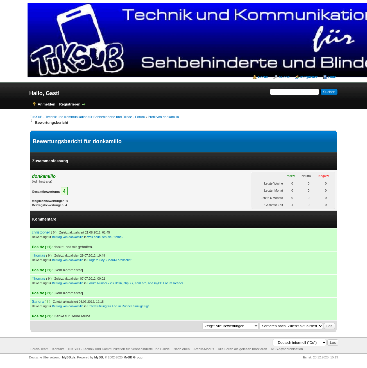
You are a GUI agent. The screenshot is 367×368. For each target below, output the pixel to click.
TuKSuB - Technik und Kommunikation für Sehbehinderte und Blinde (118, 349)
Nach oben (181, 349)
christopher (41, 232)
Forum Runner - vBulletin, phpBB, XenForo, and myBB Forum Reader (135, 283)
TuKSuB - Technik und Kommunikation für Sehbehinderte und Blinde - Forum (87, 117)
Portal (263, 77)
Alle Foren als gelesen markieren (242, 349)
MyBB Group (133, 357)
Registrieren (69, 104)
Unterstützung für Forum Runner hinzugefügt (118, 306)
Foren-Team (39, 349)
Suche (284, 77)
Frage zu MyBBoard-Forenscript (109, 260)
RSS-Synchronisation (287, 349)
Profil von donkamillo (163, 117)
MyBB (98, 357)
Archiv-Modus (203, 349)
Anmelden (46, 104)
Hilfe (332, 77)
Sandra (38, 301)
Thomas (38, 255)
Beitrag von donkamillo (67, 237)
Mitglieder (309, 77)
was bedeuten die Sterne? (105, 237)
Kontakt (58, 349)
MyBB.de (68, 357)
